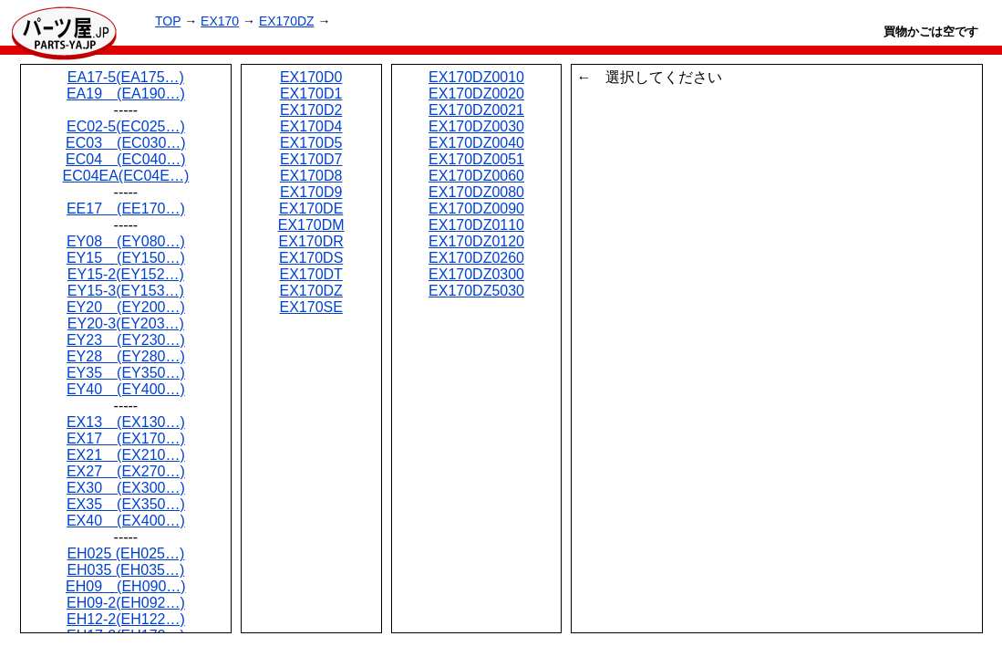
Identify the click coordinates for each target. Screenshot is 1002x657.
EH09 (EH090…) (126, 586)
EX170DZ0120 (476, 241)
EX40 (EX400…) (126, 520)
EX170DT (310, 274)
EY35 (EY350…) (126, 373)
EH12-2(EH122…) (126, 619)
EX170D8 (311, 175)
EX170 (220, 21)
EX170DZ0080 (476, 192)
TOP (168, 21)
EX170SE (310, 307)
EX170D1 (311, 93)
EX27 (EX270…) (126, 471)
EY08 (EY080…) (126, 241)
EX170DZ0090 (476, 208)
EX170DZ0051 (476, 159)
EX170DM (311, 225)
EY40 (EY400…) (126, 389)
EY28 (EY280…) (126, 356)
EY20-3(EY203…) (125, 323)
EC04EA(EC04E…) (126, 175)
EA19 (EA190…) (126, 93)
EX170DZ (287, 21)
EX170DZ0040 (476, 143)
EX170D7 (311, 159)
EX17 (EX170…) (126, 438)
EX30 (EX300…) (126, 487)
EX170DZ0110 (476, 225)
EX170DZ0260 (476, 258)
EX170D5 (311, 143)
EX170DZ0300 (476, 274)
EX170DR (311, 241)
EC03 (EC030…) (126, 143)
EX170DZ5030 (476, 290)
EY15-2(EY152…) (125, 274)
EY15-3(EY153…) (125, 290)
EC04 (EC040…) (126, 159)
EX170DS (311, 258)
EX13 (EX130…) (126, 422)
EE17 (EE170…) (126, 208)
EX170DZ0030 (476, 126)
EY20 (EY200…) (126, 307)
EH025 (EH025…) (125, 553)
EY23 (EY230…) (126, 340)
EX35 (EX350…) (126, 504)
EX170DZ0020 (476, 93)
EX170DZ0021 (476, 110)
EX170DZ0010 (476, 77)
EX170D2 (311, 110)
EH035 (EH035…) (125, 570)
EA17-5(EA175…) (125, 77)
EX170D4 (311, 126)
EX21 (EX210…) (126, 455)
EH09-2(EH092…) (126, 602)
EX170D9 (311, 192)
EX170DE (311, 208)
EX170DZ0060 (476, 175)
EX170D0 (311, 77)
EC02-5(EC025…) (126, 126)
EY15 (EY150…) (126, 258)
